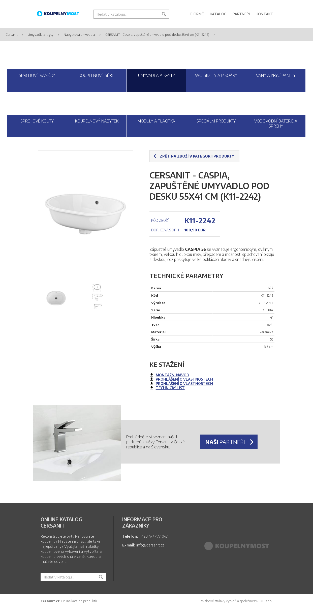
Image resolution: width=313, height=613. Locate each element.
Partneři (241, 14)
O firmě (197, 14)
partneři (225, 441)
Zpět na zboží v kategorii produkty (197, 156)
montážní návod (172, 375)
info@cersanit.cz (150, 545)
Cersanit (11, 35)
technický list (170, 388)
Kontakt (264, 14)
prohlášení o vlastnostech (184, 379)
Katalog (218, 14)
